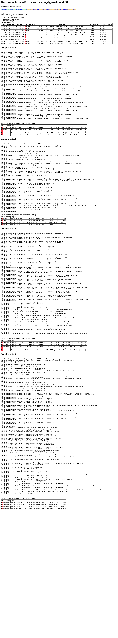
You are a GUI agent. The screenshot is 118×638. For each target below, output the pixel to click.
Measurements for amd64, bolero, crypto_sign (14, 9)
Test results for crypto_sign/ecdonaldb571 (64, 9)
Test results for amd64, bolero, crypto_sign (40, 9)
